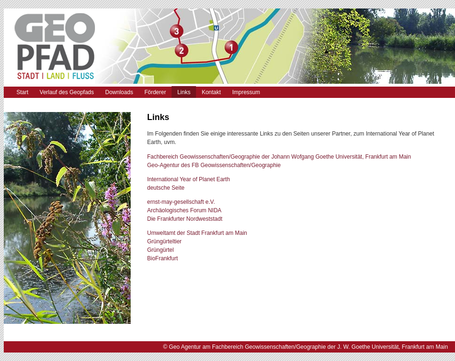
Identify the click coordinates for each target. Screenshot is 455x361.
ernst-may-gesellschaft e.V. (181, 202)
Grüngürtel (160, 250)
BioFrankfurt (162, 258)
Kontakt (211, 92)
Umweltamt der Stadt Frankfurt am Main (197, 233)
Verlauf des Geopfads (66, 92)
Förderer (155, 92)
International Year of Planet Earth (188, 179)
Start (22, 92)
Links (183, 92)
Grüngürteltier (164, 241)
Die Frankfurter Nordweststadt (184, 219)
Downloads (119, 92)
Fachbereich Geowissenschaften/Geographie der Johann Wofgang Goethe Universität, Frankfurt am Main (279, 156)
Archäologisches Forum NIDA (184, 210)
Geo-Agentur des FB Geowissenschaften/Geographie (214, 165)
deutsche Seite (165, 188)
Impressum (246, 92)
